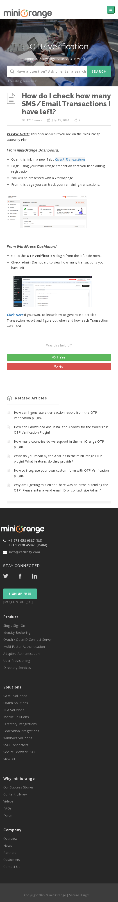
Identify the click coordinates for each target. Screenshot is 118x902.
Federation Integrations (21, 731)
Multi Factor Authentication (24, 646)
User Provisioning (16, 660)
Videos (8, 801)
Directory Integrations (20, 724)
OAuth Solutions (15, 703)
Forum (8, 815)
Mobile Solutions (16, 717)
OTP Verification (81, 59)
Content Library (15, 794)
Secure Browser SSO (19, 752)
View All (9, 759)
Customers (11, 859)
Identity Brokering (16, 632)
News (7, 845)
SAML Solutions (15, 696)
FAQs (7, 808)
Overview (10, 838)
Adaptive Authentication (21, 653)
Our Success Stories (18, 787)
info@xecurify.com (24, 552)
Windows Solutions (17, 738)
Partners (9, 852)
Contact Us (11, 866)
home (29, 59)
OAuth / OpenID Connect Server (27, 639)
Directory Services (17, 667)
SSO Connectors (15, 745)
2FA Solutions (13, 710)
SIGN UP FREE (20, 593)
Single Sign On (14, 625)
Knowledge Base (51, 59)
